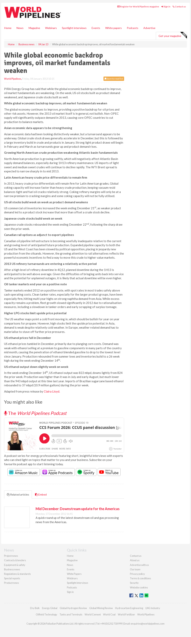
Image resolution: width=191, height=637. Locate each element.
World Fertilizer (126, 614)
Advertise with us (139, 564)
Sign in (165, 6)
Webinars (51, 28)
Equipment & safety (14, 564)
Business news (12, 569)
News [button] (20, 28)
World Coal (109, 614)
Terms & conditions (140, 578)
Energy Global (49, 608)
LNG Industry (152, 608)
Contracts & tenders (15, 560)
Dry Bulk (35, 608)
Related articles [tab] (18, 494)
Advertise (149, 28)
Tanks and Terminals (71, 614)
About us (134, 560)
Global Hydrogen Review (73, 608)
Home (7, 28)
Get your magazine (173, 35)
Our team (135, 569)
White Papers (74, 573)
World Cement (93, 614)
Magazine (34, 28)
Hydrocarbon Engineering (129, 608)
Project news (11, 555)
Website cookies (139, 587)
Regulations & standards (17, 573)
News (70, 564)
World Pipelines (12, 78)
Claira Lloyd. (52, 391)
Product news (11, 582)
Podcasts (132, 28)
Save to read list (114, 78)
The (35, 413)
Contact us (179, 6)
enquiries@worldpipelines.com (148, 623)
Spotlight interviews (74, 28)
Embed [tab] (41, 494)
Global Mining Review (101, 608)
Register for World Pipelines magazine (138, 6)
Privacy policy (137, 573)
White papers (113, 28)
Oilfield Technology (46, 614)
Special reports (12, 578)
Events (96, 28)
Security (134, 582)
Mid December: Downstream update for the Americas (78, 509)
